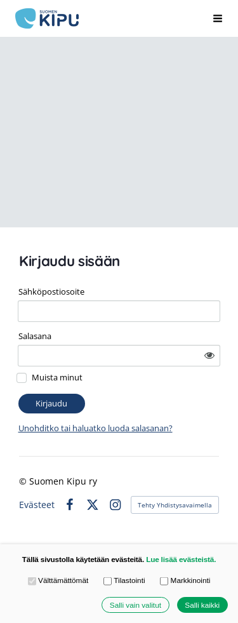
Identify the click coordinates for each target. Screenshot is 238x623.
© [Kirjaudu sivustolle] (24, 481)
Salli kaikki (202, 605)
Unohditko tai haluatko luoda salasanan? (95, 428)
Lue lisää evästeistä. (181, 559)
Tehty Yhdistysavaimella (175, 504)
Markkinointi (185, 581)
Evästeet (37, 504)
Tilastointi (124, 581)
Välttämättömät (58, 581)
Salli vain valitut (135, 605)
